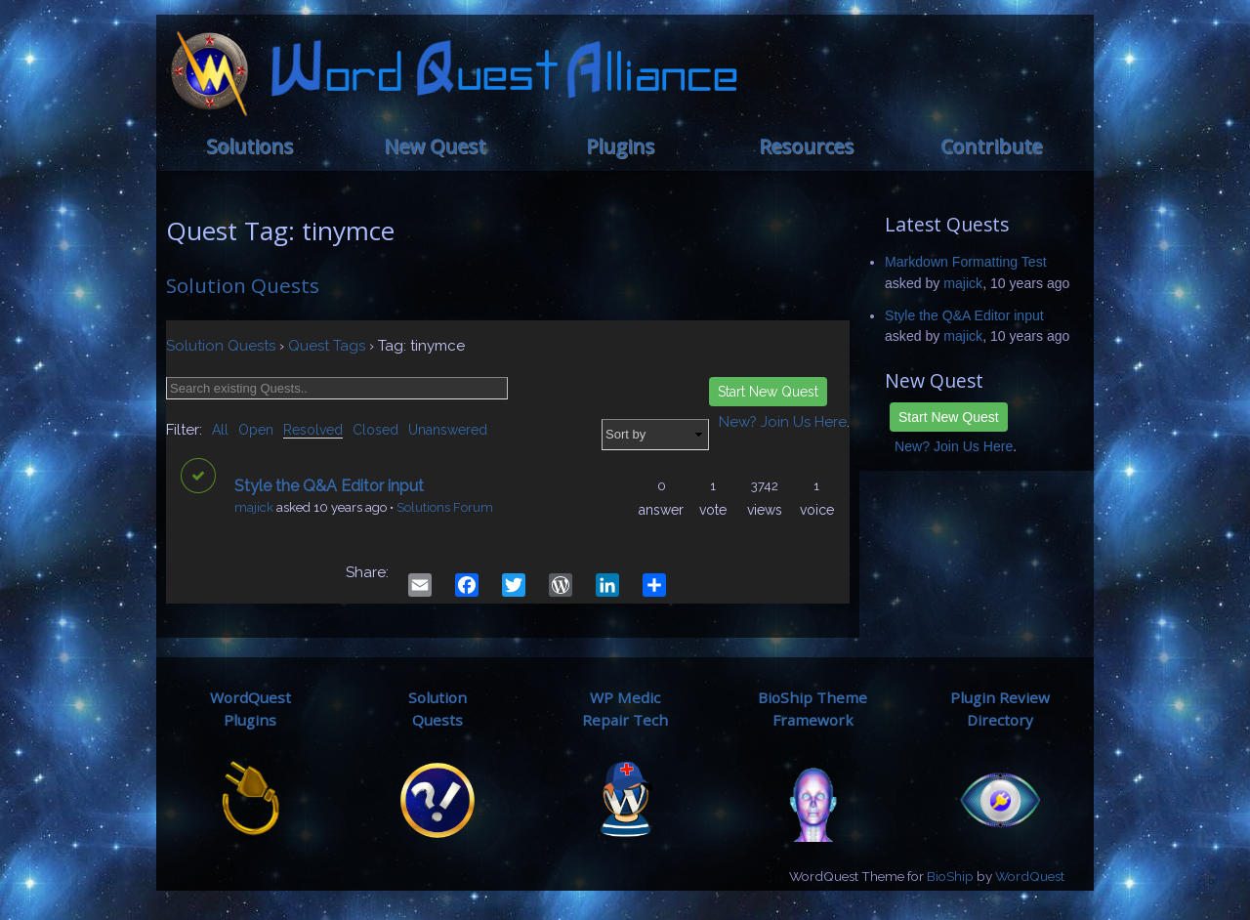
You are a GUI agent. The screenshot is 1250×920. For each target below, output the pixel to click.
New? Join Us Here (954, 446)
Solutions (249, 146)
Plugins (620, 146)
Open (255, 430)
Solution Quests (242, 285)
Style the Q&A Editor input (964, 315)
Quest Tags (326, 346)
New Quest (434, 146)
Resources (806, 146)
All (220, 430)
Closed (375, 430)
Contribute (991, 146)
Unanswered (447, 430)
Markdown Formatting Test (966, 262)
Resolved (313, 430)
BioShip (950, 876)
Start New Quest (948, 417)
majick (253, 507)
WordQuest (1029, 876)
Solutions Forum (444, 507)
